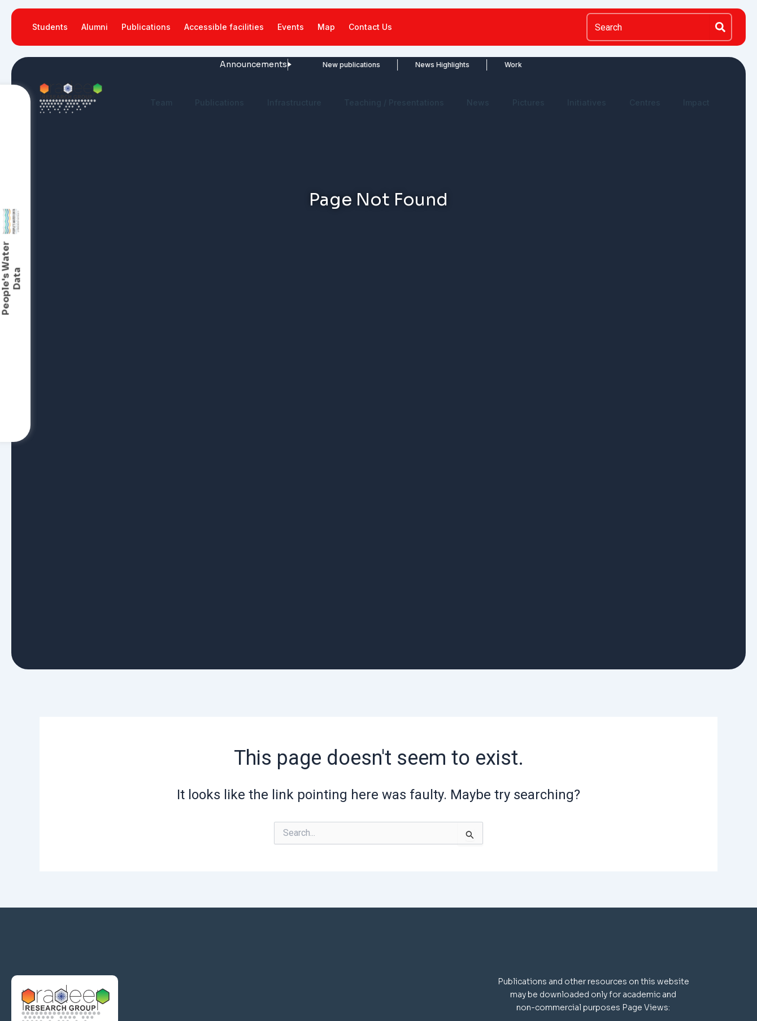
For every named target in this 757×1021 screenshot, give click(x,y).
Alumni (94, 27)
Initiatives (586, 102)
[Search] (721, 27)
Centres (644, 102)
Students (50, 27)
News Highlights (404, 64)
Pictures (528, 102)
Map (326, 27)
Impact (696, 102)
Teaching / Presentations (394, 102)
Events (290, 27)
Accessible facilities (224, 27)
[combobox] (648, 27)
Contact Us (370, 27)
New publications (313, 64)
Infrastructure (294, 102)
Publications (146, 27)
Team (161, 102)
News (478, 102)
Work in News (489, 64)
